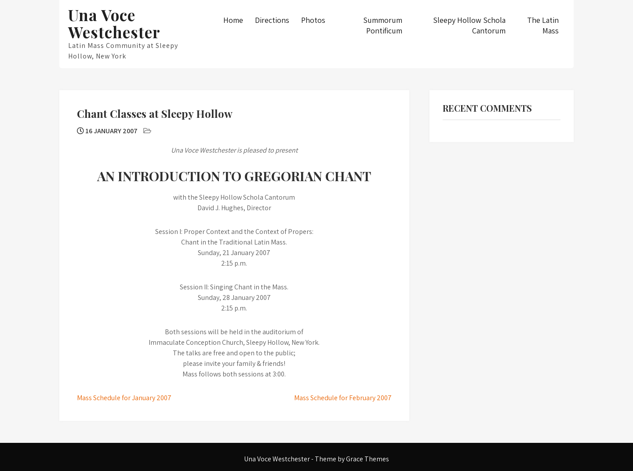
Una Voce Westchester (114, 23)
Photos (313, 20)
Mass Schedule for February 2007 (343, 397)
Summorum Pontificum (382, 25)
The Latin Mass (543, 25)
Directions (272, 20)
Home (233, 20)
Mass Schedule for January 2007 (124, 397)
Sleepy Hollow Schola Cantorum (469, 25)
